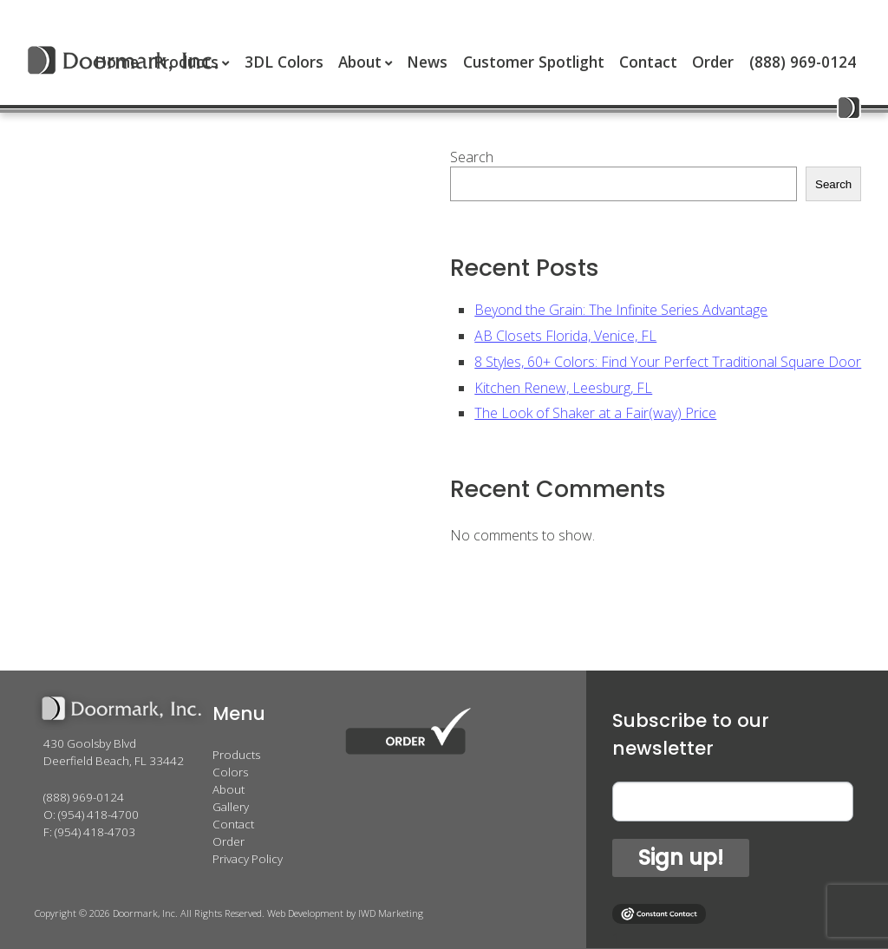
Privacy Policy (247, 859)
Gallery (230, 807)
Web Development (305, 913)
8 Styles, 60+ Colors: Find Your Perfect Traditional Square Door (667, 361)
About (360, 61)
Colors (230, 772)
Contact (648, 61)
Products (236, 754)
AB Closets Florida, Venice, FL (565, 335)
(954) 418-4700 (98, 814)
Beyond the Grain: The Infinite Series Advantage (620, 309)
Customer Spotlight (533, 61)
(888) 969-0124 (802, 61)
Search (471, 157)
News (427, 61)
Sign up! (680, 857)
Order (713, 61)
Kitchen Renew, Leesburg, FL (563, 387)
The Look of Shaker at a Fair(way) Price (595, 412)
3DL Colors (284, 61)
